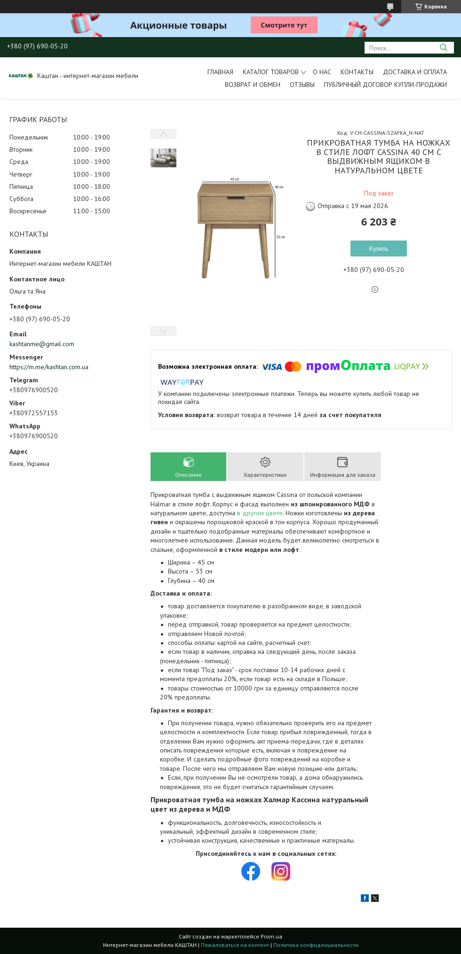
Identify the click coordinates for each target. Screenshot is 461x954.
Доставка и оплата (415, 72)
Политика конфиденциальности (315, 944)
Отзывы (302, 84)
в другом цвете (260, 513)
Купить (378, 248)
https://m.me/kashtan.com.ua (48, 367)
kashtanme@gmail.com (41, 344)
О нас (322, 72)
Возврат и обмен (252, 84)
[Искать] (443, 48)
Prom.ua (271, 936)
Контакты (357, 72)
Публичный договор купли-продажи (385, 84)
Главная (220, 72)
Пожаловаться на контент (235, 944)
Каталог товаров (271, 72)
